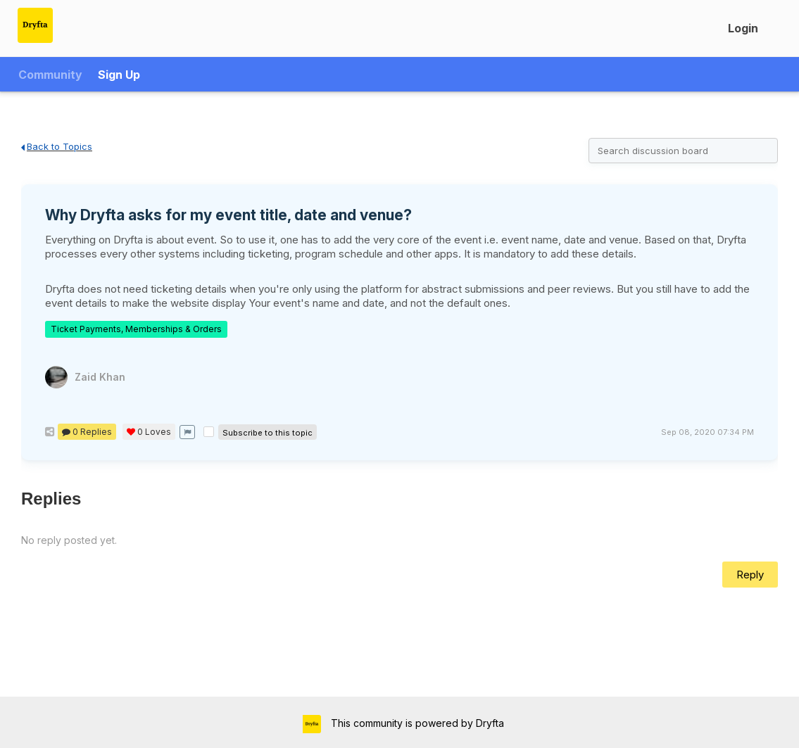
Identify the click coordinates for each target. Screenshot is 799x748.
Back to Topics (56, 146)
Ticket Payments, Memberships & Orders (136, 329)
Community (50, 75)
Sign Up (119, 75)
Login (743, 28)
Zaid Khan (100, 377)
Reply (750, 574)
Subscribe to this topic (267, 433)
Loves (149, 431)
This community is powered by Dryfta (416, 723)
